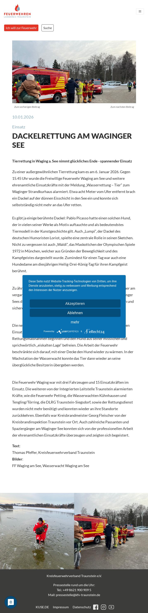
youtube (111, 607)
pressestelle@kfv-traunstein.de (78, 595)
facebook (95, 607)
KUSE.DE (42, 607)
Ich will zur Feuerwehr (21, 28)
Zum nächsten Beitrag (122, 106)
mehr (75, 322)
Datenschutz (82, 607)
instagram (103, 607)
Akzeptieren (75, 303)
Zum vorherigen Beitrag (27, 106)
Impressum (61, 607)
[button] (37, 531)
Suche (47, 28)
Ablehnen (75, 313)
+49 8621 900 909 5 (77, 590)
